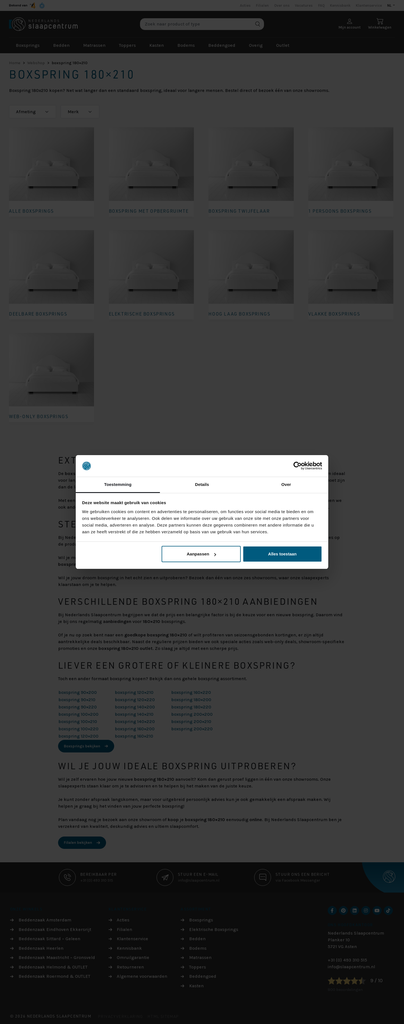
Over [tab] (286, 484)
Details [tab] (202, 484)
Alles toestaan (282, 554)
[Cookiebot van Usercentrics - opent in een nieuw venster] (297, 466)
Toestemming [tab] (118, 484)
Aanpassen (201, 554)
